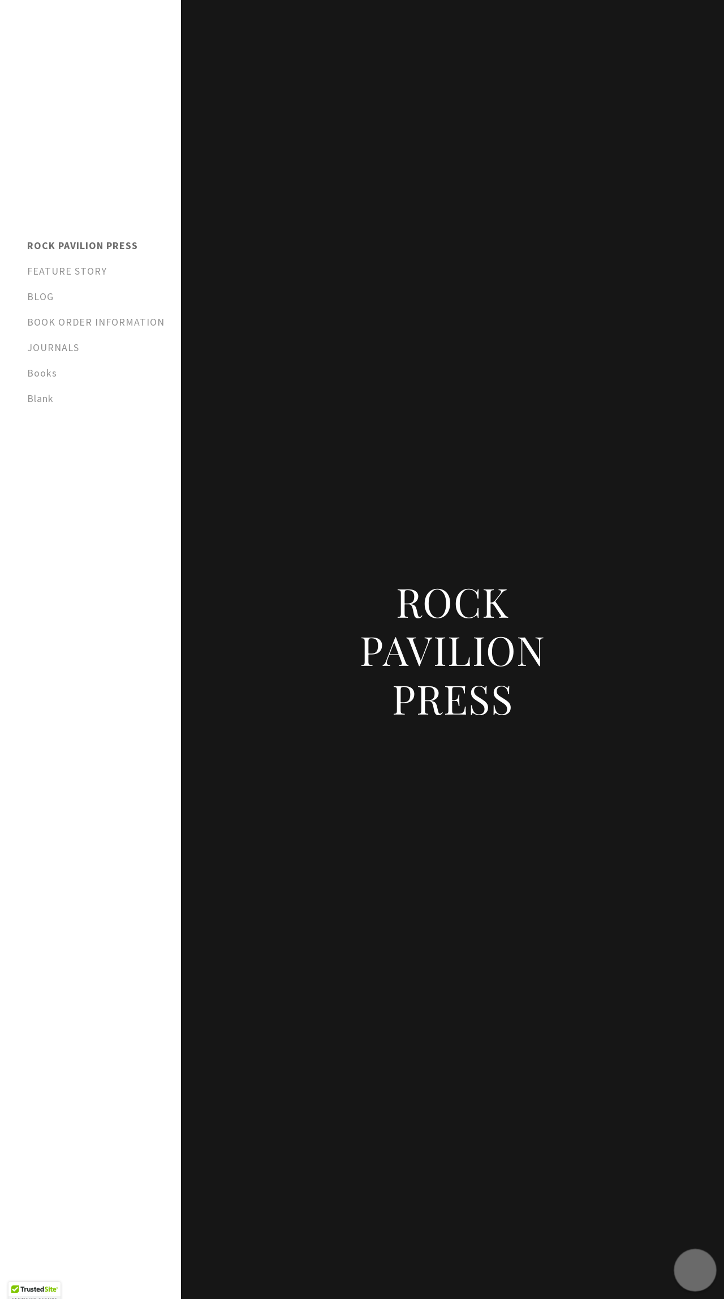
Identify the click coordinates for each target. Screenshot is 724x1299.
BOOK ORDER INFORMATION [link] (96, 321)
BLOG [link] (40, 296)
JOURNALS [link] (53, 347)
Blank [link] (40, 398)
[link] (90, 139)
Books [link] (42, 372)
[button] (695, 1270)
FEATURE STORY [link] (67, 270)
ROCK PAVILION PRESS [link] (82, 245)
